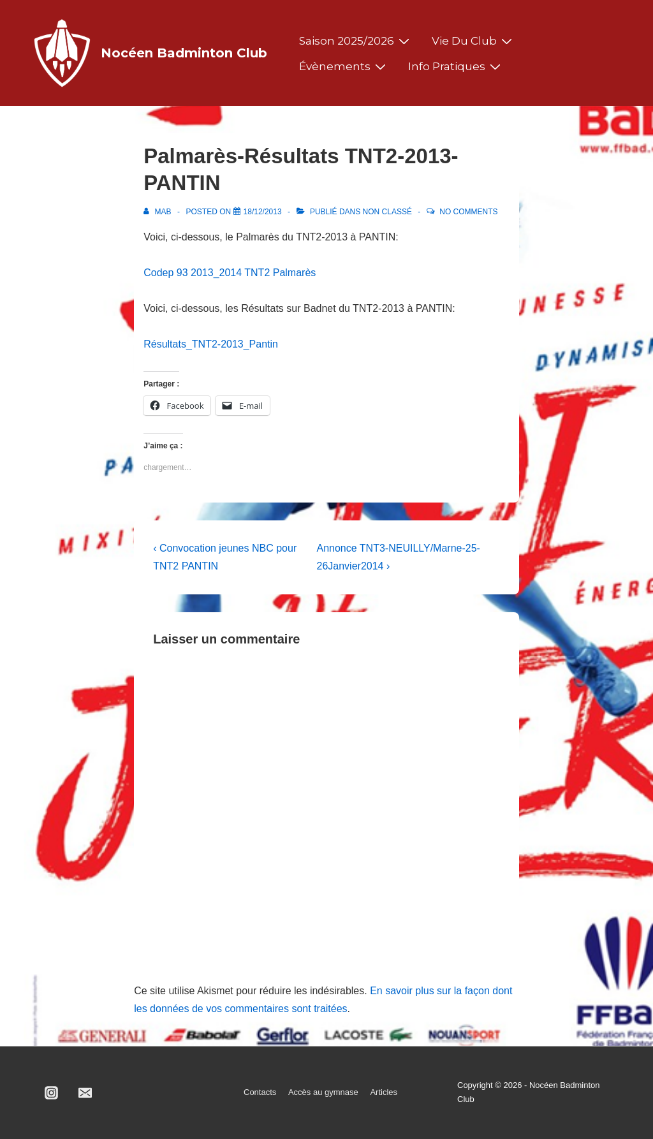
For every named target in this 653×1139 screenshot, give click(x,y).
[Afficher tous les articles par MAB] (158, 211)
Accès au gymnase (323, 1092)
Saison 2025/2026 (356, 40)
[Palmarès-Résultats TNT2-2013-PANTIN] (263, 211)
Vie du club (473, 40)
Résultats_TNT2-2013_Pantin (210, 344)
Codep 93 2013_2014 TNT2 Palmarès (229, 272)
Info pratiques (456, 66)
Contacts (260, 1092)
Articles (383, 1092)
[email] (85, 1092)
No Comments (468, 211)
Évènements (344, 66)
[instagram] (52, 1092)
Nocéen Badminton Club (184, 53)
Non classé (387, 211)
